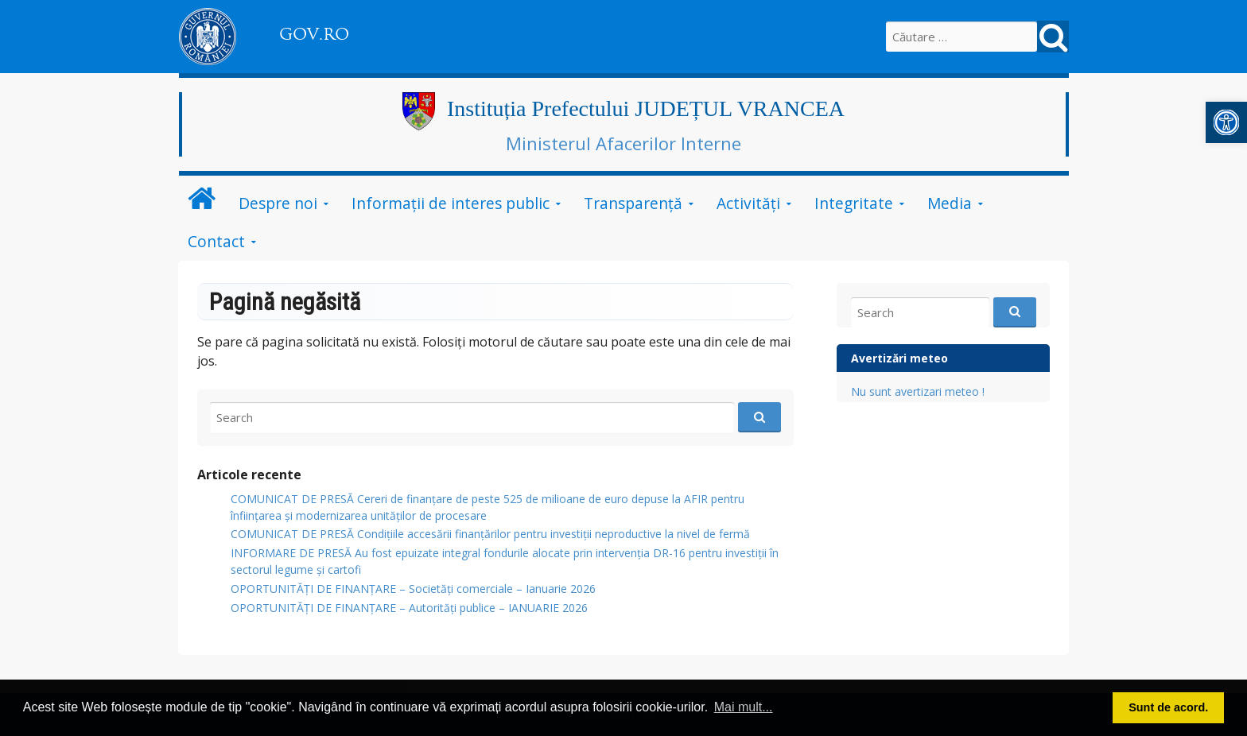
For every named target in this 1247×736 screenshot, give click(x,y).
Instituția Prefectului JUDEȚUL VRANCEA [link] (646, 108)
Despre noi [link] (278, 203)
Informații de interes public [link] (451, 203)
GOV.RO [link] (314, 34)
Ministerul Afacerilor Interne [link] (623, 143)
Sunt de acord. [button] (1168, 707)
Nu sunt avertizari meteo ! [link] (918, 391)
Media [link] (949, 203)
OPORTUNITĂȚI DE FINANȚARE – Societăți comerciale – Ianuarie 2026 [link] (413, 588)
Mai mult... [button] (743, 707)
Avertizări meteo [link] (899, 358)
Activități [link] (748, 203)
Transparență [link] (633, 203)
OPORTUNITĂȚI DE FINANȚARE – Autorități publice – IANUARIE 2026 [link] (409, 607)
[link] (1226, 122)
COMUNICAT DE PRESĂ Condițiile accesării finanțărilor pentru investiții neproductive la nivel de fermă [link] (490, 533)
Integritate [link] (853, 203)
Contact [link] (216, 241)
